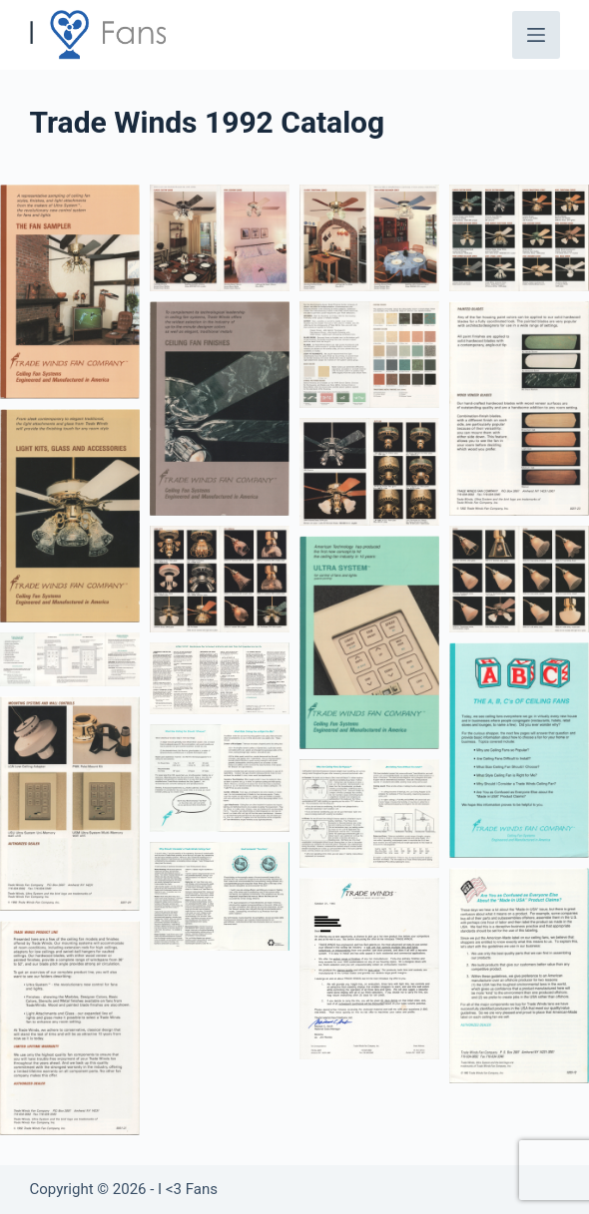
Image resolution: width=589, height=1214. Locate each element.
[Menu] (536, 35)
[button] (70, 292)
